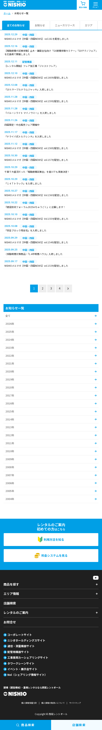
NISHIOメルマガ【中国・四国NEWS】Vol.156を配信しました (36, 195)
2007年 (9, 475)
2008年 (9, 467)
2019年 (9, 379)
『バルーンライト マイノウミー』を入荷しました (30, 112)
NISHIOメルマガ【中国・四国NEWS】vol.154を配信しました (36, 242)
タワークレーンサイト (20, 663)
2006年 (9, 483)
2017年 (9, 395)
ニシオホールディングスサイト (26, 640)
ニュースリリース (65, 25)
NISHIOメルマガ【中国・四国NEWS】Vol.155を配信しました (36, 218)
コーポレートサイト (19, 635)
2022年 (9, 355)
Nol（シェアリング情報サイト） (27, 675)
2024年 (9, 340)
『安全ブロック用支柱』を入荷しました (25, 230)
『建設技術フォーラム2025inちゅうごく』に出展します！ (34, 207)
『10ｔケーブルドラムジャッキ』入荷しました (28, 89)
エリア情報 (11, 593)
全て (7, 316)
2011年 (9, 443)
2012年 (9, 435)
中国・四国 (28, 34)
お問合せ (9, 622)
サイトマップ (75, 702)
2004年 (9, 499)
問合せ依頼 (83, 5)
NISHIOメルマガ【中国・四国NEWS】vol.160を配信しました (36, 77)
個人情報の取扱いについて (53, 702)
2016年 (9, 403)
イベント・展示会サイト (22, 669)
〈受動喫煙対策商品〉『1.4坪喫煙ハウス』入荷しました (33, 254)
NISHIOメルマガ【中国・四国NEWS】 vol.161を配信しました (36, 38)
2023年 (9, 348)
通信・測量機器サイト (21, 646)
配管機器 (27, 61)
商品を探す (11, 584)
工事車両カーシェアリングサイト (27, 657)
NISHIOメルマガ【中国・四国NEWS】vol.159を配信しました (36, 101)
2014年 (9, 419)
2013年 (9, 427)
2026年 (9, 324)
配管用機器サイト (18, 652)
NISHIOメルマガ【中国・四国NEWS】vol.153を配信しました (36, 265)
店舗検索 (9, 603)
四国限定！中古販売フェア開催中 (21, 124)
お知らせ (40, 25)
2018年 (9, 387)
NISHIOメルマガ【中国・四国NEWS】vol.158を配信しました (36, 148)
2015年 (9, 411)
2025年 (9, 332)
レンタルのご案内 (15, 612)
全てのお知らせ (16, 25)
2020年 (9, 371)
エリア (88, 25)
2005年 (9, 491)
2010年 (9, 451)
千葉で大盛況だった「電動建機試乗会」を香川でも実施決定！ (37, 171)
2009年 (9, 459)
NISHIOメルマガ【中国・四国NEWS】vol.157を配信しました (36, 159)
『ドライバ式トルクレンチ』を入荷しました (27, 136)
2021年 (9, 363)
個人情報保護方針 (29, 702)
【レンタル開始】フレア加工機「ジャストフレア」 (31, 65)
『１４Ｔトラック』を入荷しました (23, 183)
